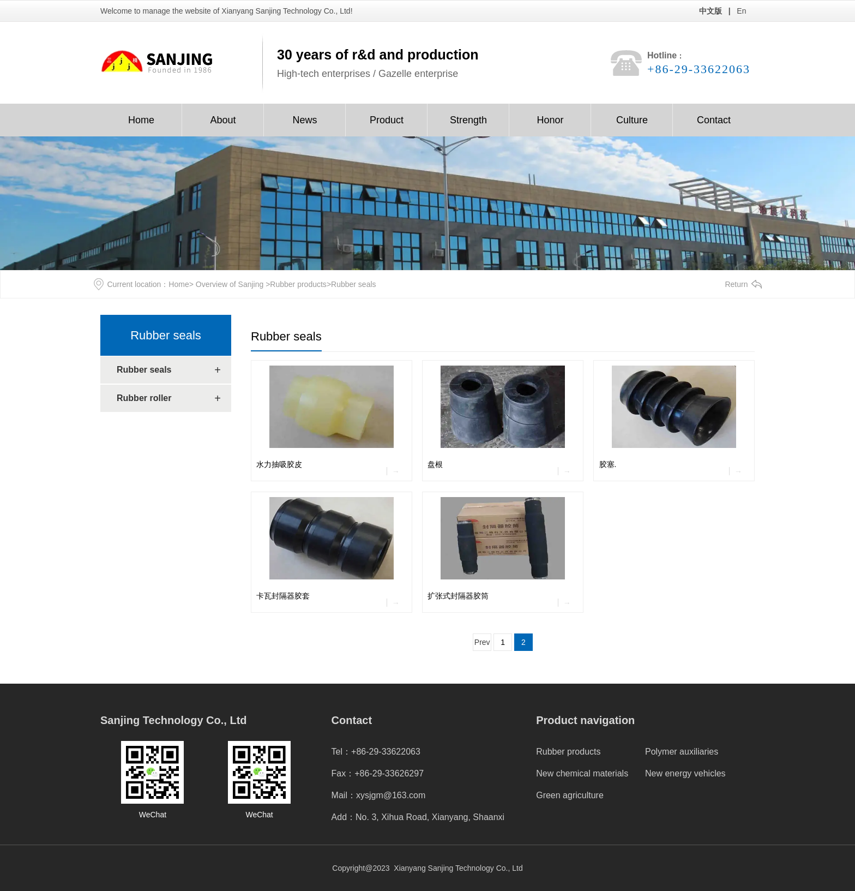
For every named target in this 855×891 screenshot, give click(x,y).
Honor (550, 120)
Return (736, 284)
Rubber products (298, 284)
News (304, 120)
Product (387, 120)
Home (141, 120)
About (223, 120)
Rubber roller (144, 398)
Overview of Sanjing (230, 284)
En (741, 11)
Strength (468, 120)
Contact (714, 120)
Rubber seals (165, 335)
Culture (632, 120)
